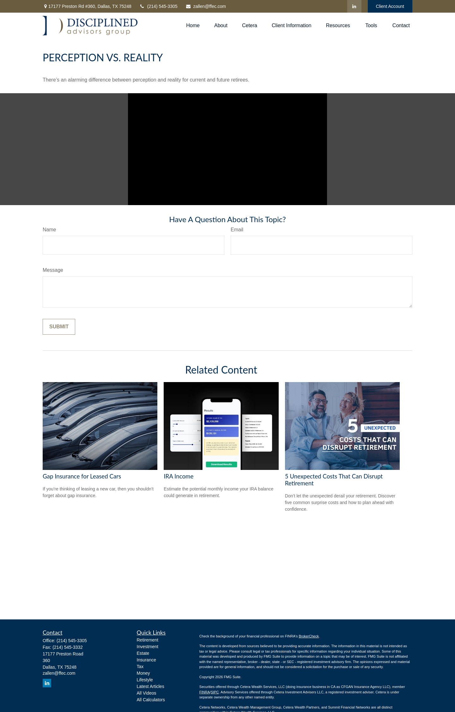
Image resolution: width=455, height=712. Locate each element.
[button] (193, 25)
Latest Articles (150, 686)
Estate (143, 653)
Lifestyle (145, 679)
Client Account (390, 6)
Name (49, 229)
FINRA (204, 692)
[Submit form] (59, 327)
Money (143, 673)
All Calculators (151, 699)
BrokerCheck (309, 636)
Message (53, 270)
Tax (140, 666)
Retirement (147, 639)
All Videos (146, 693)
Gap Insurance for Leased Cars (82, 476)
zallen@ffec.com (205, 6)
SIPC (215, 692)
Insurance (146, 659)
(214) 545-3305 (158, 6)
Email (237, 229)
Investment (147, 646)
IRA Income (178, 476)
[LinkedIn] (354, 6)
